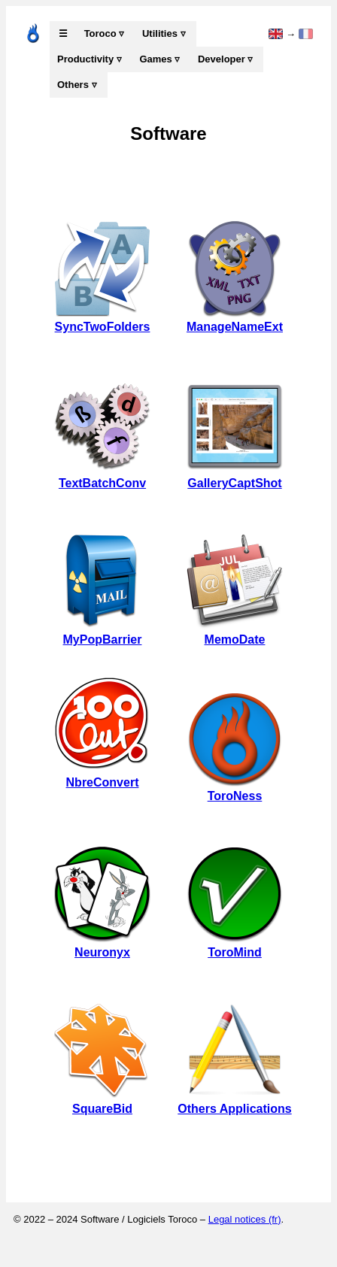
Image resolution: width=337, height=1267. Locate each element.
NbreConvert (102, 775)
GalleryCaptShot (235, 476)
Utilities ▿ (164, 33)
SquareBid (102, 1102)
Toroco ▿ (104, 33)
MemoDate (235, 633)
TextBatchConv (102, 476)
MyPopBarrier (102, 633)
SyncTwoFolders (102, 320)
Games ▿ (159, 59)
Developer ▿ (225, 59)
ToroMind (235, 945)
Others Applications (234, 1102)
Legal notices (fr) (244, 1219)
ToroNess (235, 789)
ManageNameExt (235, 320)
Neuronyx (102, 945)
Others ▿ (77, 84)
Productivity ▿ (89, 59)
